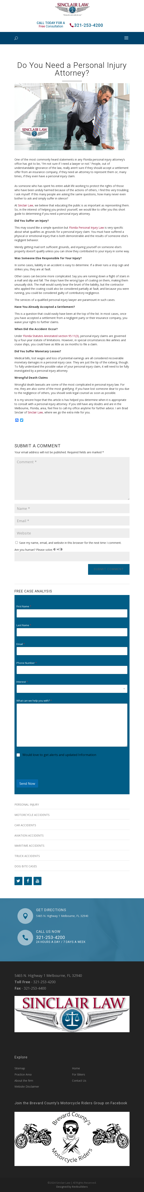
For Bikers (78, 1074)
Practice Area (23, 1074)
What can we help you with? (34, 700)
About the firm (23, 1080)
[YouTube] (37, 881)
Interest (22, 682)
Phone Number (26, 663)
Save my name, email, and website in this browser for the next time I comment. (70, 543)
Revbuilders (80, 1186)
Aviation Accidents (29, 835)
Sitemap (19, 1068)
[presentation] (46, 777)
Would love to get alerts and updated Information (59, 755)
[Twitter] (18, 881)
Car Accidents (25, 825)
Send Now (27, 783)
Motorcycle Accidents (32, 815)
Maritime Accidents (29, 845)
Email (20, 644)
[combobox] (72, 689)
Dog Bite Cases (25, 866)
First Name (23, 606)
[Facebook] (28, 881)
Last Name (23, 625)
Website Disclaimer (26, 1086)
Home (76, 1068)
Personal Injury (26, 804)
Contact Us (79, 1080)
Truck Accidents (27, 856)
